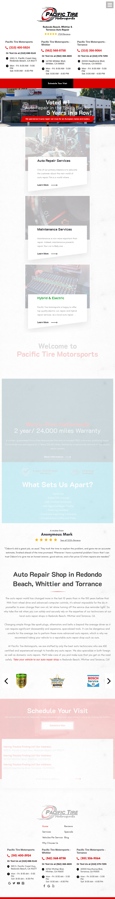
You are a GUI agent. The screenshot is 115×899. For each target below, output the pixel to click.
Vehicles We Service (52, 837)
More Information (53, 457)
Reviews (68, 826)
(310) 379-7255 (100, 56)
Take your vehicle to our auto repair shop (36, 659)
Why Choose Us (50, 843)
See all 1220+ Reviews (70, 540)
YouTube (18, 884)
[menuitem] (52, 826)
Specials (68, 831)
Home (45, 826)
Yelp (53, 886)
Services (46, 831)
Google (9, 884)
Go (79, 778)
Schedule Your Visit (57, 83)
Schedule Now (57, 725)
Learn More (43, 185)
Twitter (14, 884)
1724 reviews (64, 34)
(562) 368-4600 (64, 56)
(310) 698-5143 (28, 53)
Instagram (23, 884)
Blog (66, 837)
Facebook (44, 886)
